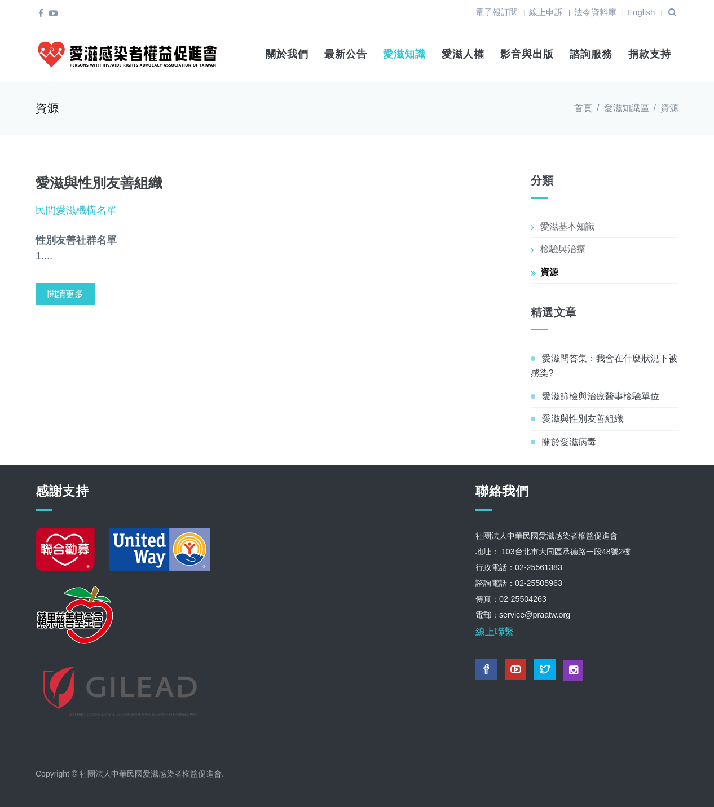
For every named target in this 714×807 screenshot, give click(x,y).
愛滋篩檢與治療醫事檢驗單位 (600, 396)
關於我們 (287, 54)
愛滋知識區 (626, 108)
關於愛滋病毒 (569, 442)
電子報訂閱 (496, 12)
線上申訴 (546, 12)
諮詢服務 (591, 54)
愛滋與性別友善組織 (99, 183)
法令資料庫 (595, 12)
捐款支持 (649, 54)
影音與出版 (527, 54)
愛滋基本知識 (567, 226)
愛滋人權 (463, 54)
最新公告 (345, 54)
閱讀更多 (65, 294)
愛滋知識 (404, 54)
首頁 (583, 108)
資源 (549, 272)
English (641, 12)
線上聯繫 (494, 632)
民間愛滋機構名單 (76, 210)
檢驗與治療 (562, 249)
